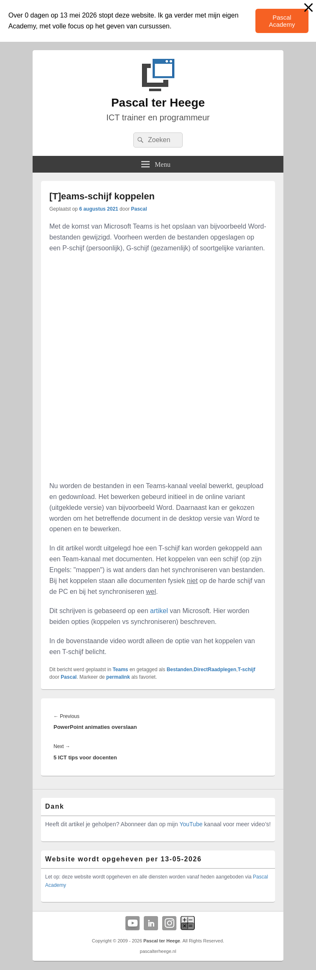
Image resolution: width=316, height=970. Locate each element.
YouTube (190, 824)
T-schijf (246, 669)
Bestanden (179, 669)
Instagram (169, 923)
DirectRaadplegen (215, 669)
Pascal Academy (282, 21)
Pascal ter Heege (158, 102)
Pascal (139, 209)
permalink (118, 677)
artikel (159, 610)
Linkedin (151, 923)
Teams (120, 669)
